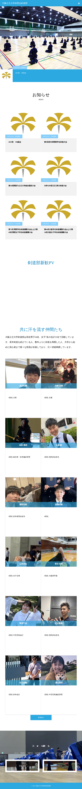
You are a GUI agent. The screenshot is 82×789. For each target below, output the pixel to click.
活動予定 (30, 753)
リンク (65, 753)
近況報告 (23, 67)
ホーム (16, 753)
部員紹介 (41, 717)
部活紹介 (23, 753)
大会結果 (53, 136)
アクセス (59, 753)
